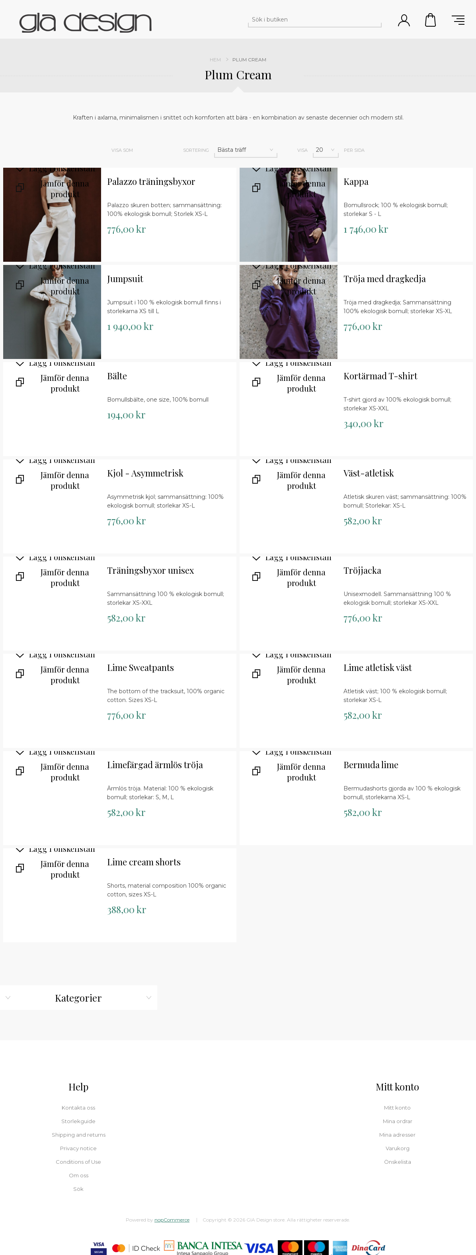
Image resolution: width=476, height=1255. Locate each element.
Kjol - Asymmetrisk (145, 473)
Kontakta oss (78, 1107)
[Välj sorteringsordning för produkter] (245, 150)
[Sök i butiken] (307, 19)
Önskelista (397, 1162)
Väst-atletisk (368, 473)
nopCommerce (171, 1220)
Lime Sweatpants (140, 667)
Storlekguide (78, 1121)
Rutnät (143, 150)
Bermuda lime (370, 765)
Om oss (78, 1175)
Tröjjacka (362, 570)
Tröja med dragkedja (384, 278)
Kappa (356, 181)
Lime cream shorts (144, 862)
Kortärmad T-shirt (380, 376)
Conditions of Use (78, 1162)
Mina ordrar (397, 1121)
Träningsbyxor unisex (150, 570)
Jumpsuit (125, 278)
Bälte (117, 376)
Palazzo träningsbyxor (151, 181)
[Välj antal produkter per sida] (326, 150)
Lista (160, 150)
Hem (215, 60)
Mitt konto (397, 1107)
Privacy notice (78, 1148)
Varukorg (431, 20)
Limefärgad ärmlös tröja (155, 765)
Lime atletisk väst (377, 667)
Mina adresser (397, 1134)
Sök (374, 19)
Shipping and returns (78, 1134)
